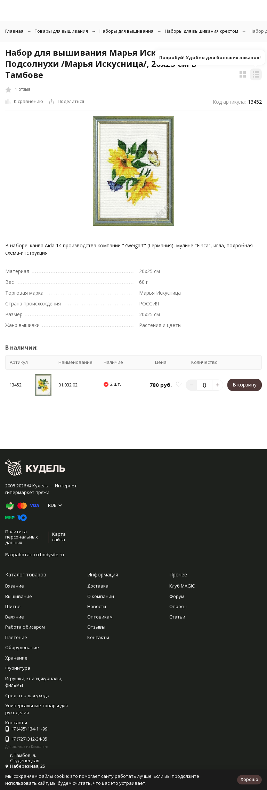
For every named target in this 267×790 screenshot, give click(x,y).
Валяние (14, 617)
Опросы (178, 606)
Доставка (97, 586)
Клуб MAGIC (182, 586)
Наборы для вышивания (126, 31)
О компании (100, 596)
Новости (96, 606)
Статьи (177, 617)
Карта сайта (59, 537)
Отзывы (96, 627)
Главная (14, 31)
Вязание (14, 586)
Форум (176, 596)
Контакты (98, 637)
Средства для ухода (27, 695)
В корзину (245, 384)
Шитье (13, 606)
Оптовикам (100, 617)
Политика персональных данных (21, 536)
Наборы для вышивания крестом (201, 31)
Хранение (16, 658)
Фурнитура (17, 668)
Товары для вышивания (61, 31)
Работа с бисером (25, 627)
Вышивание (18, 596)
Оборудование (22, 647)
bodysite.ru (52, 554)
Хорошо (249, 779)
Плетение (16, 637)
